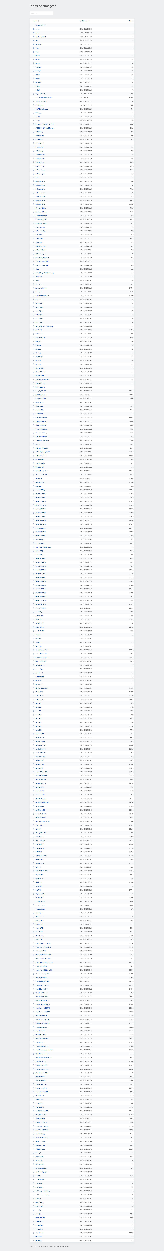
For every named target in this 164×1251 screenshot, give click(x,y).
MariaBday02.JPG (40, 993)
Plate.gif (37, 1153)
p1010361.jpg (39, 1149)
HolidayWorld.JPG (40, 688)
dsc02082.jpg (38, 543)
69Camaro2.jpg (39, 254)
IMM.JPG (37, 852)
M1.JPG (37, 890)
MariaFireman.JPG (40, 1027)
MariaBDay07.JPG (40, 996)
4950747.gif (38, 132)
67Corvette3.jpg (39, 231)
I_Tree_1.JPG (38, 695)
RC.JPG (36, 1176)
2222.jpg (37, 113)
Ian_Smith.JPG (39, 741)
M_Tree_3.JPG (39, 905)
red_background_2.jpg (41, 1191)
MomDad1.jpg (39, 1134)
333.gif (36, 120)
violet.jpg (37, 1236)
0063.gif (37, 71)
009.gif (36, 78)
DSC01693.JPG (39, 509)
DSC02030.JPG (39, 535)
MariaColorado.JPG (40, 1000)
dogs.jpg (37, 486)
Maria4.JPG (38, 928)
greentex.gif (38, 673)
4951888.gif (38, 136)
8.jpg (36, 269)
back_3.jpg (37, 315)
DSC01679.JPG (39, 505)
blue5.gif (37, 360)
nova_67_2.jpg (39, 1145)
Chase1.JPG (38, 406)
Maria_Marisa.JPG (40, 966)
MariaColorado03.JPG (41, 1008)
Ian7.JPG (37, 726)
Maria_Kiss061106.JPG (42, 958)
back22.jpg (37, 299)
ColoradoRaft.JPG (40, 456)
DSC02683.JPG (39, 562)
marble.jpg (37, 913)
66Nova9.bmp (39, 204)
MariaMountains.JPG (41, 1054)
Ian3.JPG (37, 711)
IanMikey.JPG (38, 806)
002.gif (36, 55)
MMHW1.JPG (39, 1118)
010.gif (36, 86)
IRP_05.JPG (38, 859)
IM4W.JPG (37, 837)
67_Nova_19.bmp (40, 212)
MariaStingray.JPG (40, 1073)
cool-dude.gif (38, 459)
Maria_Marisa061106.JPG (42, 970)
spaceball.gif (38, 1221)
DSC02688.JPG (39, 577)
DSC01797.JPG (39, 524)
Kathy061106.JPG (40, 871)
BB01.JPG (37, 330)
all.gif (36, 280)
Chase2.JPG (38, 410)
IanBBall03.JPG (39, 753)
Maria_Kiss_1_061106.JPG (43, 962)
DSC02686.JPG (39, 574)
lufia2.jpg (37, 886)
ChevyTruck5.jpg (39, 425)
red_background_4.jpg (41, 1195)
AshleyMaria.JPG (39, 288)
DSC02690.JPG (39, 585)
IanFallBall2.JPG (39, 783)
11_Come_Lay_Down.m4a (42, 97)
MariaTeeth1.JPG (39, 1084)
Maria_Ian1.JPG (39, 951)
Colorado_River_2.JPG (41, 452)
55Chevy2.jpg (38, 158)
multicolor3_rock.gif (40, 1137)
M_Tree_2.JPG (39, 901)
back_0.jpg (37, 303)
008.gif (36, 74)
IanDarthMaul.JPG (40, 772)
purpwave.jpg (38, 1164)
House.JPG (38, 692)
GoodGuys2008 (39, 36)
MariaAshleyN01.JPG (41, 981)
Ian (35, 40)
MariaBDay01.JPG (40, 989)
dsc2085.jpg (38, 612)
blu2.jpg (37, 353)
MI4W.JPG (37, 1103)
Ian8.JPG (37, 730)
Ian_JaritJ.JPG (38, 737)
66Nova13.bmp (39, 189)
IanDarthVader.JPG (40, 775)
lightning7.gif (38, 878)
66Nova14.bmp (39, 193)
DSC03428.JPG (39, 593)
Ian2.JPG (37, 707)
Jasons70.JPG (38, 863)
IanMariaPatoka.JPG (40, 802)
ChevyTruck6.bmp (40, 429)
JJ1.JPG (36, 867)
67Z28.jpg (37, 242)
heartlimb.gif (38, 676)
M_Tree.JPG (38, 897)
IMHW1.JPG (38, 844)
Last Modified (84, 21)
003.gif (36, 59)
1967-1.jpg (38, 105)
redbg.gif (37, 1198)
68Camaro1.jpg (39, 246)
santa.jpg (37, 1214)
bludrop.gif (37, 356)
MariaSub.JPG (39, 1076)
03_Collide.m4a (39, 94)
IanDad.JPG (38, 768)
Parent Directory (39, 25)
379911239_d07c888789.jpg (43, 124)
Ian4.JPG (37, 715)
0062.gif (37, 67)
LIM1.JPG (37, 882)
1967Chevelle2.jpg (40, 109)
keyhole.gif (37, 875)
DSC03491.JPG (39, 604)
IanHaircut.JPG (39, 795)
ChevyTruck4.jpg (39, 421)
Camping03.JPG (39, 398)
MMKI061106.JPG (40, 1130)
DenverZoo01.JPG (40, 471)
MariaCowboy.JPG (40, 1016)
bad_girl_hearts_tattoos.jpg (43, 326)
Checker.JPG (38, 414)
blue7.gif (37, 364)
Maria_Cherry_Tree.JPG (42, 947)
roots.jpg (37, 1210)
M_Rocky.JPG (38, 894)
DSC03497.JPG (39, 608)
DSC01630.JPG (39, 501)
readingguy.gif (39, 1179)
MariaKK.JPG (38, 1042)
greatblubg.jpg (39, 665)
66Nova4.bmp (39, 200)
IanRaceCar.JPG (39, 817)
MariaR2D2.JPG (39, 1061)
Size (130, 21)
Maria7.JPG (38, 939)
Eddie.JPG (37, 619)
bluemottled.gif (39, 372)
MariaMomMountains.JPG (42, 1050)
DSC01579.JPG (39, 494)
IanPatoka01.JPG (40, 814)
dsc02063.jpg (38, 539)
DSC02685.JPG (39, 570)
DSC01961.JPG (39, 528)
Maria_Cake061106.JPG (42, 943)
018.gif (36, 90)
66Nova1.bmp (39, 181)
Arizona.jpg (38, 284)
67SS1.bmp (38, 238)
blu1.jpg (37, 349)
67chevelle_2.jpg (39, 223)
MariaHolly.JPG (39, 1031)
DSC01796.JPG (39, 520)
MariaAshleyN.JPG (40, 977)
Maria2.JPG (38, 920)
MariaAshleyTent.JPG (41, 985)
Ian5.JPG (37, 718)
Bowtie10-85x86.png (41, 379)
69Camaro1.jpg (39, 250)
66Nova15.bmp (39, 196)
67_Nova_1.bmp (39, 208)
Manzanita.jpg (39, 909)
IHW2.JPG (37, 825)
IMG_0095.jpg (39, 840)
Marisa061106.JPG (40, 1092)
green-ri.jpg (38, 669)
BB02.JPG (37, 334)
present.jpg (38, 1156)
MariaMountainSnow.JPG (42, 1057)
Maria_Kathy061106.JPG (42, 955)
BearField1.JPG (39, 337)
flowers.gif (37, 642)
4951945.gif (38, 139)
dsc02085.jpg (38, 551)
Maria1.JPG (38, 917)
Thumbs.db (38, 1233)
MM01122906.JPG (40, 1111)
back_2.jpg (37, 311)
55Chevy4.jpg (38, 166)
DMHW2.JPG (38, 482)
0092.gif (37, 82)
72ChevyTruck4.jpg (40, 265)
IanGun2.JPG (38, 791)
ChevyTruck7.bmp (40, 433)
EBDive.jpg (38, 615)
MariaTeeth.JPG (39, 1080)
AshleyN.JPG (38, 292)
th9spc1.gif (38, 1225)
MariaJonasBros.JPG (41, 1038)
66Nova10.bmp (39, 185)
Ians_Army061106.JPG (41, 821)
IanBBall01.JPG (39, 745)
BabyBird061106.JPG (41, 296)
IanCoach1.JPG (39, 756)
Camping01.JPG (39, 391)
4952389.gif (38, 143)
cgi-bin (36, 29)
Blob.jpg (37, 345)
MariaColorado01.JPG (41, 1004)
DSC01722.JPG (39, 513)
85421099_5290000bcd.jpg (43, 273)
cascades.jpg (38, 402)
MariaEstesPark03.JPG (41, 1023)
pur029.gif (37, 1160)
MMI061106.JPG (40, 1122)
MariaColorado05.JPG (41, 1012)
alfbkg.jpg (37, 276)
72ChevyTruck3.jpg (40, 261)
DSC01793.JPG (39, 516)
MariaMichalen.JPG (40, 1046)
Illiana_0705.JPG (39, 833)
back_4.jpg (37, 318)
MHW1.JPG (38, 1099)
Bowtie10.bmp (39, 383)
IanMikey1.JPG (39, 810)
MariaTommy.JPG (40, 1088)
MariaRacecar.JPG (40, 1065)
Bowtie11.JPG (39, 387)
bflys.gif (37, 341)
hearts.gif (37, 680)
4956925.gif (38, 147)
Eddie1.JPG (38, 623)
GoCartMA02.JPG (40, 654)
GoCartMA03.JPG (40, 657)
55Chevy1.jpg (38, 155)
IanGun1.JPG (38, 787)
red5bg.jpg (37, 1183)
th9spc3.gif (38, 1229)
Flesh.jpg (37, 638)
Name (35, 21)
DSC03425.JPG (39, 589)
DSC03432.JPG (39, 600)
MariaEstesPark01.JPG (41, 1019)
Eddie (36, 33)
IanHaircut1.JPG (39, 798)
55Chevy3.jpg (38, 162)
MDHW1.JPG (38, 1096)
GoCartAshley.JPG (40, 650)
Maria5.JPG (38, 932)
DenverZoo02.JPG (40, 475)
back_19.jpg (38, 307)
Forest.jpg (37, 646)
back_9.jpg (37, 322)
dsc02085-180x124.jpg (42, 547)
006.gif (36, 63)
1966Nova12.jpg (39, 101)
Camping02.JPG (39, 395)
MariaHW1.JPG (39, 1035)
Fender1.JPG (38, 631)
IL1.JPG (36, 829)
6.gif (35, 177)
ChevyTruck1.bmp (40, 417)
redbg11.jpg (38, 1202)
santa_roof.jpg (39, 1217)
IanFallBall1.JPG (39, 779)
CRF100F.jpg (38, 467)
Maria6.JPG (38, 936)
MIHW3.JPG (38, 1107)
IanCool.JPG (38, 760)
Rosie (36, 52)
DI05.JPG (37, 478)
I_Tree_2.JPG (38, 699)
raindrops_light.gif (40, 1172)
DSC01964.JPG (39, 532)
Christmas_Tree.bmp (41, 440)
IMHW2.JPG (38, 848)
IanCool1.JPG (38, 764)
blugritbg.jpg (38, 376)
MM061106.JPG (39, 1115)
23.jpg (36, 116)
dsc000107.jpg (39, 490)
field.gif (36, 635)
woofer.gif (37, 1240)
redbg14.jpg (38, 1206)
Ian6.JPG (37, 722)
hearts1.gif (37, 684)
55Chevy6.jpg (38, 174)
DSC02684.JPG (39, 566)
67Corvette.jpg (39, 227)
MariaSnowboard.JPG (41, 1069)
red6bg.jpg (37, 1187)
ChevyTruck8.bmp (40, 436)
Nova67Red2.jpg (39, 1141)
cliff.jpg (36, 444)
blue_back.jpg (38, 368)
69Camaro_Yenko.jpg (41, 257)
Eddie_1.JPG (38, 627)
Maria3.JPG (38, 924)
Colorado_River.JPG (40, 448)
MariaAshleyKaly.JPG (41, 974)
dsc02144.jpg (38, 555)
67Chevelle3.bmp (40, 216)
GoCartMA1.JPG (39, 661)
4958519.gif (38, 151)
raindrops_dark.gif (40, 1168)
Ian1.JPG (37, 703)
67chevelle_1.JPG (40, 219)
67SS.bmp (37, 235)
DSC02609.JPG (39, 558)
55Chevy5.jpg (38, 170)
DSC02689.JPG (39, 581)
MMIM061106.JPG (40, 1126)
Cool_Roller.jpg (39, 463)
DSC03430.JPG (39, 596)
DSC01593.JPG (39, 497)
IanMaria (37, 44)
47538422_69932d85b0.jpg (43, 128)
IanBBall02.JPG (39, 749)
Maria (36, 48)
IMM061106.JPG (40, 856)
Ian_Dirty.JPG (38, 734)
